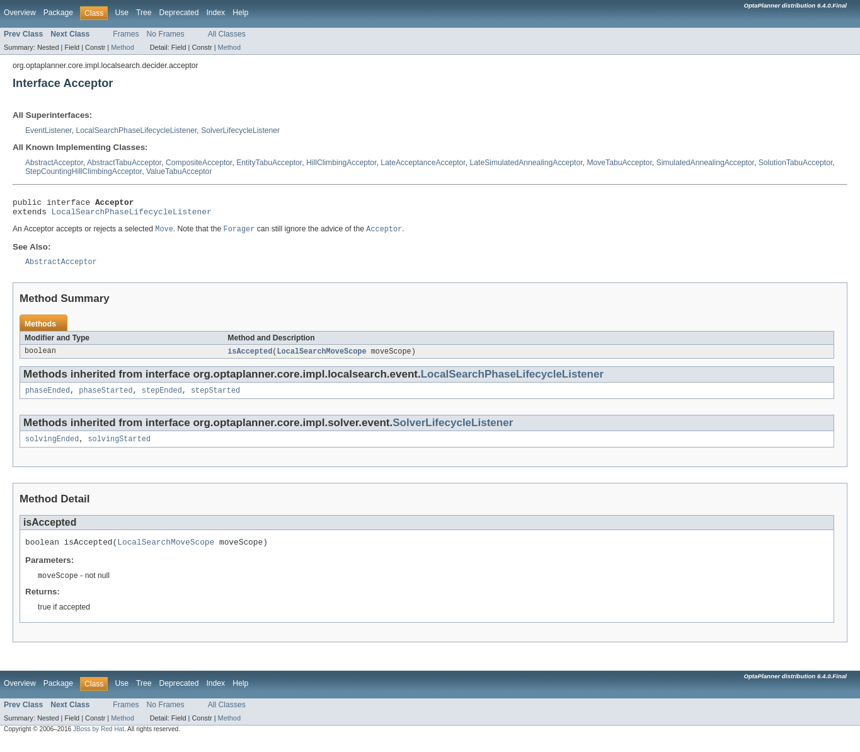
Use (122, 12)
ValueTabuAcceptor (179, 171)
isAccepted (249, 357)
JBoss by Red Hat (98, 740)
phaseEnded (47, 398)
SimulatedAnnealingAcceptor (705, 162)
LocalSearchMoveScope (321, 357)
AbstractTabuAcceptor (124, 162)
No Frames (166, 34)
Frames (126, 34)
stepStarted (215, 398)
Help (240, 12)
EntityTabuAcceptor (269, 162)
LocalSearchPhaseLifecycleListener (136, 130)
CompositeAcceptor (199, 162)
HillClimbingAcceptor (341, 162)
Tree (144, 12)
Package (58, 12)
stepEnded (162, 398)
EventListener (48, 130)
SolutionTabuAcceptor (796, 162)
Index (215, 12)
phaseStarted (105, 398)
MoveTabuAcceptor (619, 162)
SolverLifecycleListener (240, 130)
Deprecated (179, 12)
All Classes (227, 34)
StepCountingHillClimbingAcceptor (83, 171)
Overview (20, 12)
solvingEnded (52, 448)
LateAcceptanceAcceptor (423, 162)
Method (122, 47)
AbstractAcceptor (54, 162)
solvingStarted (119, 448)
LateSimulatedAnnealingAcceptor (526, 162)
